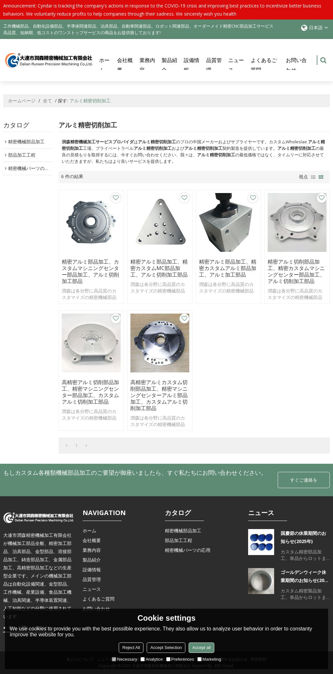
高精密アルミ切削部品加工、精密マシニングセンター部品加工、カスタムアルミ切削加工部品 (90, 392)
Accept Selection (166, 647)
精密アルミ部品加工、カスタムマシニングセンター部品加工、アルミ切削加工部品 (90, 271)
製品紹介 (169, 65)
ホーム (104, 65)
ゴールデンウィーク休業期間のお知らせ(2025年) (305, 576)
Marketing (209, 659)
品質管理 (214, 65)
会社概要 (125, 65)
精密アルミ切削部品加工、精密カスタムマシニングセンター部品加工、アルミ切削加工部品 (296, 271)
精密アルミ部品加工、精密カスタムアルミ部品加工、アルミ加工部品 (227, 268)
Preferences (180, 659)
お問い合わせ (296, 65)
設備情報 (191, 65)
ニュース (236, 65)
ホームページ (21, 100)
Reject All (131, 647)
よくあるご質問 (264, 65)
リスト (313, 177)
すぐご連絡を (303, 480)
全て (47, 100)
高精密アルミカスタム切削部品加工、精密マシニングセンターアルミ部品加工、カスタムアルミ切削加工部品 (159, 395)
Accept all (201, 647)
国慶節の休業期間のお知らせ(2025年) (303, 537)
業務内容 (147, 65)
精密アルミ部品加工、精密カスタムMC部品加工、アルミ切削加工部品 (159, 268)
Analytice (151, 659)
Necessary (124, 659)
